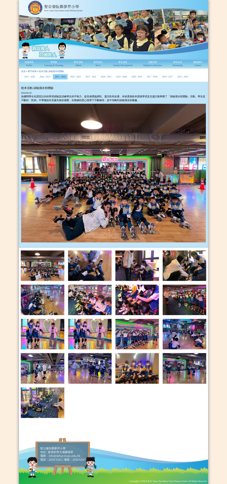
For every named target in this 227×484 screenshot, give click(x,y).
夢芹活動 (78, 64)
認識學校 (29, 64)
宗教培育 (152, 64)
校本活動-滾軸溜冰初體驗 (51, 71)
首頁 (23, 71)
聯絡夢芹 (197, 64)
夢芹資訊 (98, 64)
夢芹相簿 (32, 71)
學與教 (53, 64)
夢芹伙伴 (178, 64)
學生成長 (123, 64)
